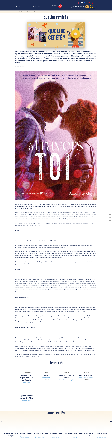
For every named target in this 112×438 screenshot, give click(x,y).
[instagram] (78, 2)
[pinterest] (89, 2)
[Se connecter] (93, 6)
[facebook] (85, 3)
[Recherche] (87, 6)
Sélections (23, 11)
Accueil (18, 11)
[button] (77, 6)
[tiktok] (82, 2)
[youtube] (92, 2)
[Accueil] (56, 6)
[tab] (20, 6)
